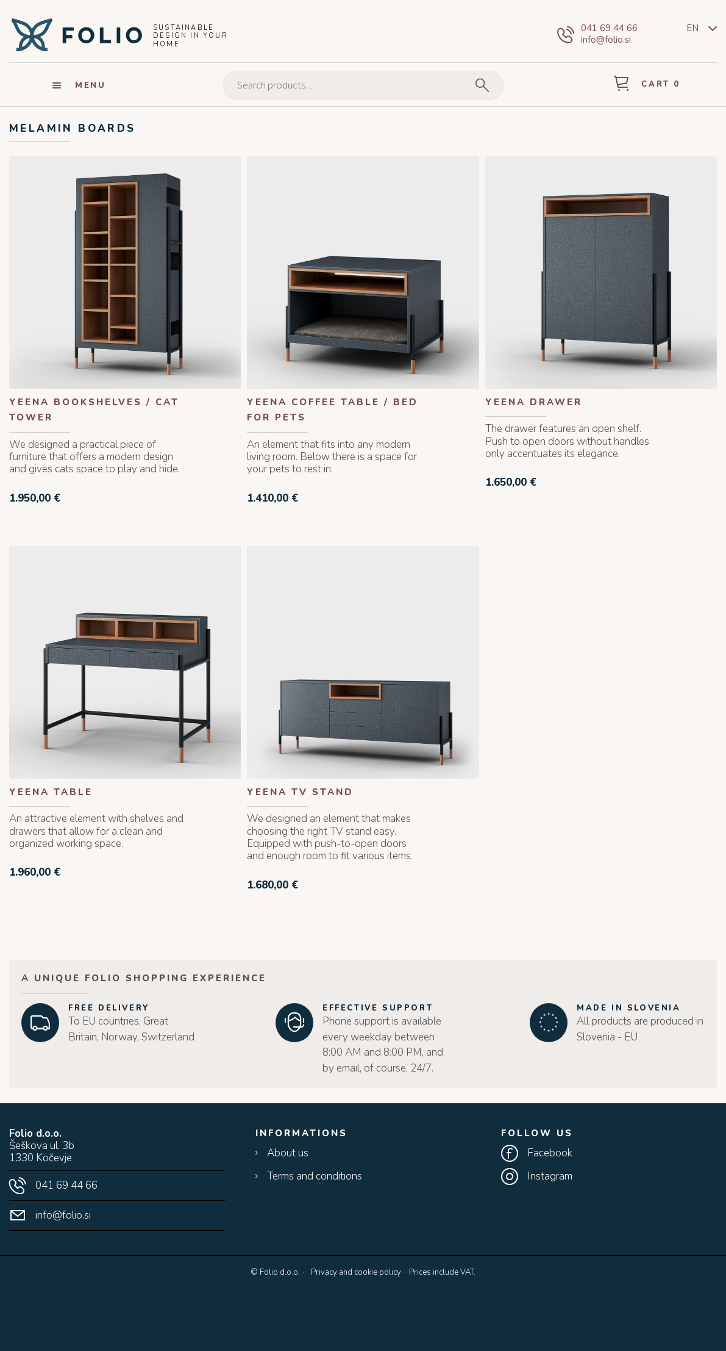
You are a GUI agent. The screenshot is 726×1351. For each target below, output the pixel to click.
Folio (76, 34)
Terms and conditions (314, 1176)
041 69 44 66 (609, 28)
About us (287, 1153)
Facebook (549, 1153)
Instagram (549, 1176)
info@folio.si (606, 40)
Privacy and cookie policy (356, 1272)
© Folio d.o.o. (275, 1273)
